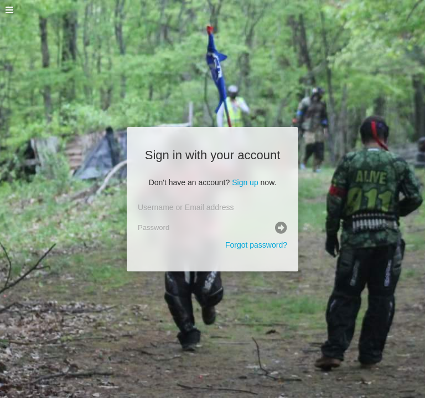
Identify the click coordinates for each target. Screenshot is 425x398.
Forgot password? (256, 244)
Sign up (245, 182)
